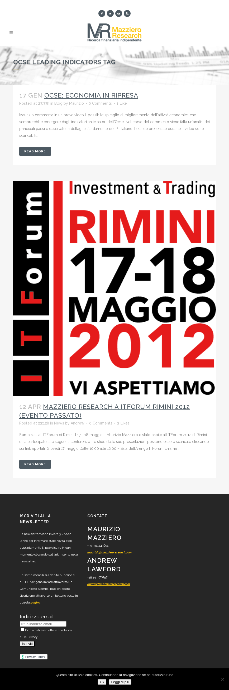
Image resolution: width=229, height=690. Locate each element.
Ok (102, 682)
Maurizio (76, 103)
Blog (58, 103)
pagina (35, 602)
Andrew (77, 423)
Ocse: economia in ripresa (91, 95)
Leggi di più (120, 682)
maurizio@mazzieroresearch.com (109, 552)
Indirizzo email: (37, 616)
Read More (35, 151)
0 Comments (100, 103)
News (59, 423)
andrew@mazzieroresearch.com (108, 584)
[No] (222, 679)
